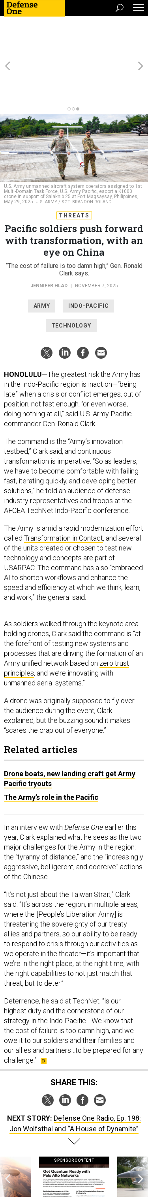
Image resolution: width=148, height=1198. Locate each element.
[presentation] (7, 1142)
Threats (74, 173)
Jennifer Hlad (48, 243)
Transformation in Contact (63, 495)
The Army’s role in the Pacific (51, 755)
